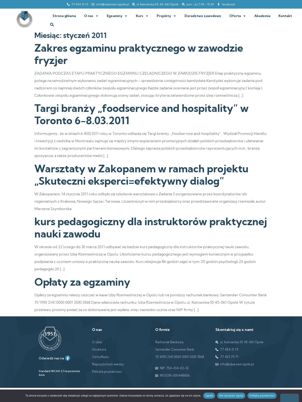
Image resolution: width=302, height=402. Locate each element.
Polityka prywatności (262, 395)
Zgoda (209, 395)
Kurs (142, 16)
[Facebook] (67, 358)
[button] (51, 24)
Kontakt (285, 16)
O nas (91, 16)
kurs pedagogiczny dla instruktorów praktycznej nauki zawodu (150, 227)
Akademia (262, 16)
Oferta (237, 16)
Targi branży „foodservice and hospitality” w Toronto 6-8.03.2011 (141, 114)
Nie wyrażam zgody (231, 395)
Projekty (166, 16)
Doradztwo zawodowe (203, 16)
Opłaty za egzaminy (82, 282)
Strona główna (64, 16)
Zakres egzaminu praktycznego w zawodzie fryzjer (138, 54)
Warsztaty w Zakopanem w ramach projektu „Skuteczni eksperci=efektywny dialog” (141, 174)
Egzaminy (117, 16)
